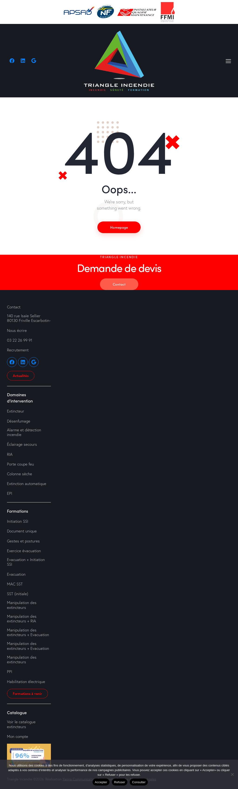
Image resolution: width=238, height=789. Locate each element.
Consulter (138, 782)
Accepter (101, 782)
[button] (228, 60)
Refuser (119, 782)
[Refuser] (232, 774)
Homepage (119, 227)
